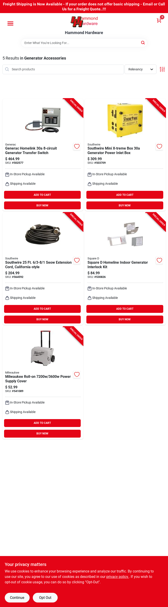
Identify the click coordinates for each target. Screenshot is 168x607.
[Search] (143, 42)
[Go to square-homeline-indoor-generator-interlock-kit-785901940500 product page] (125, 268)
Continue (17, 597)
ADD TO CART (42, 194)
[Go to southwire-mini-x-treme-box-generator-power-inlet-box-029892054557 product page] (125, 155)
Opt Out (45, 597)
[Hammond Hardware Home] (84, 21)
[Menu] (10, 23)
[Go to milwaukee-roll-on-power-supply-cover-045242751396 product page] (42, 383)
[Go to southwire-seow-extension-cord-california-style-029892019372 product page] (42, 268)
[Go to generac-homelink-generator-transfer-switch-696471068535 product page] (42, 155)
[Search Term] (84, 42)
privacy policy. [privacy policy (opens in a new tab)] (117, 577)
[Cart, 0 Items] (159, 20)
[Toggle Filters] (162, 69)
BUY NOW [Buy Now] (42, 205)
